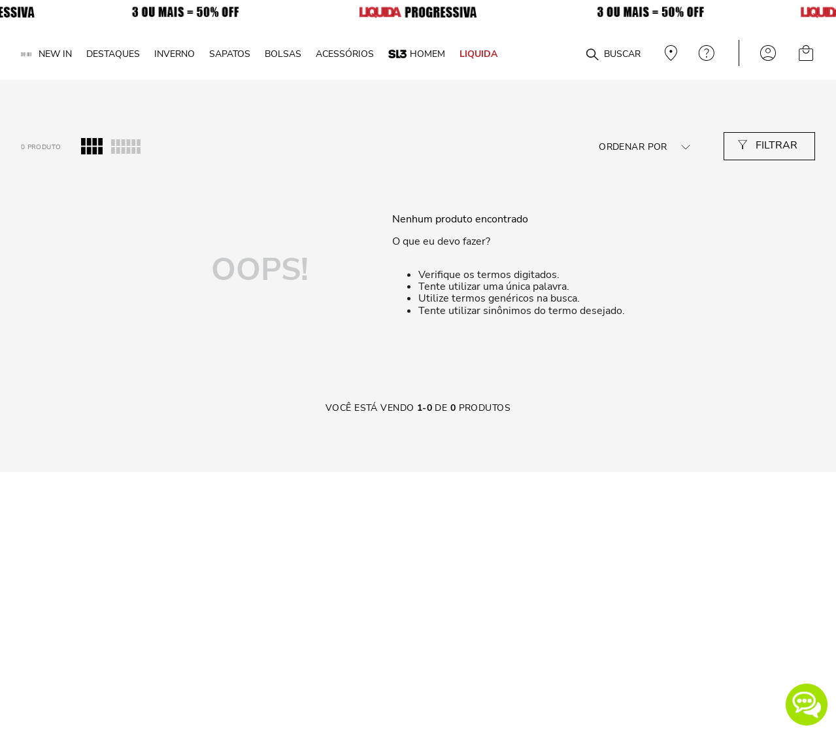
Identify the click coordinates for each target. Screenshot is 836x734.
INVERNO (174, 54)
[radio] (91, 146)
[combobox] (569, 53)
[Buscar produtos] (592, 54)
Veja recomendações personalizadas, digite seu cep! (669, 53)
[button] (806, 704)
